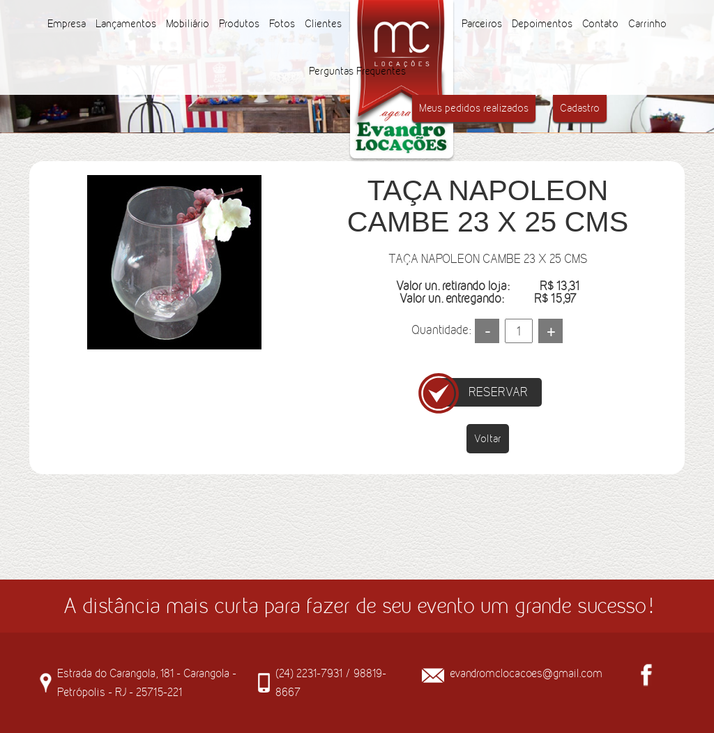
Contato (600, 23)
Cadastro (580, 108)
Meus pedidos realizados (474, 108)
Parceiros (482, 23)
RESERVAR (498, 392)
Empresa (66, 23)
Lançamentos (126, 23)
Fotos (282, 23)
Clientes (323, 23)
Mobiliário (187, 23)
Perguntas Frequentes (357, 71)
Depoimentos (542, 23)
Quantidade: (441, 330)
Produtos (239, 23)
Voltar (487, 438)
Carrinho (647, 23)
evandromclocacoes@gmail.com (526, 673)
